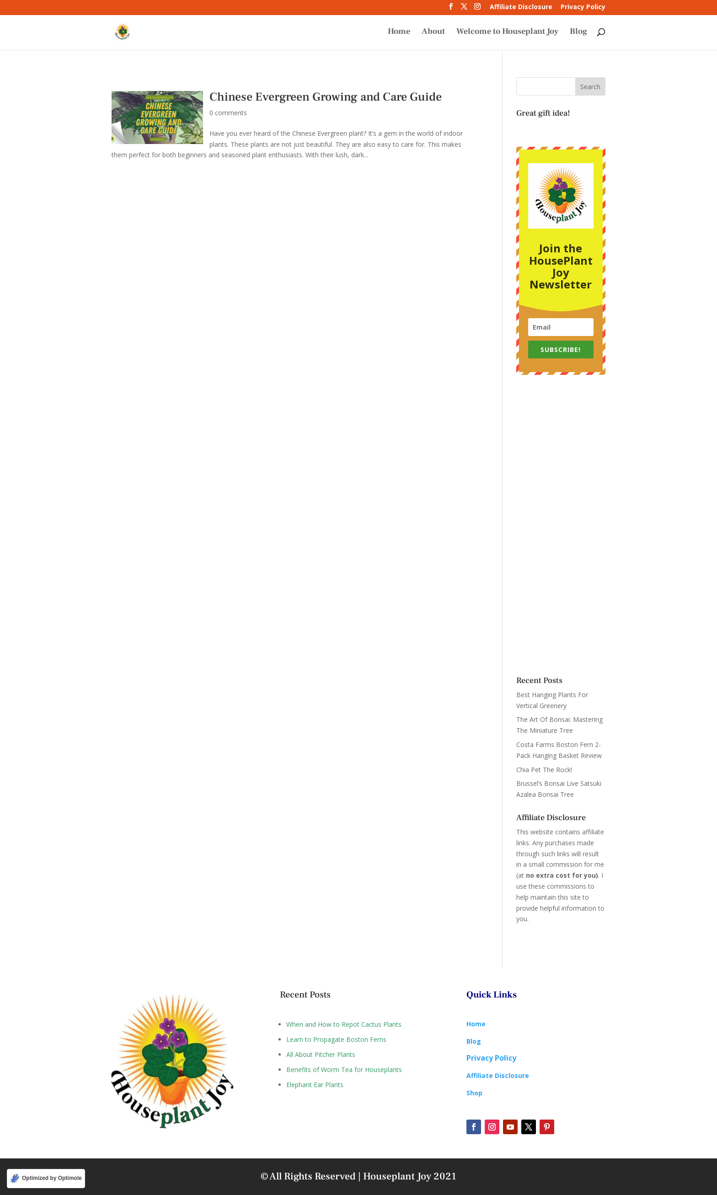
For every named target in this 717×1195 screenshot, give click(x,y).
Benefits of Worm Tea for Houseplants (344, 1069)
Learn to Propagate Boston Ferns (336, 1039)
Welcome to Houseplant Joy (507, 33)
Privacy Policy (583, 7)
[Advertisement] (560, 526)
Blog (578, 33)
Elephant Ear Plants (314, 1084)
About (433, 33)
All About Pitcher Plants (320, 1054)
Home (399, 33)
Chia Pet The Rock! (544, 769)
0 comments (228, 112)
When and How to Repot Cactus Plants (343, 1024)
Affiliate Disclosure (521, 7)
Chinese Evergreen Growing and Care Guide (325, 97)
